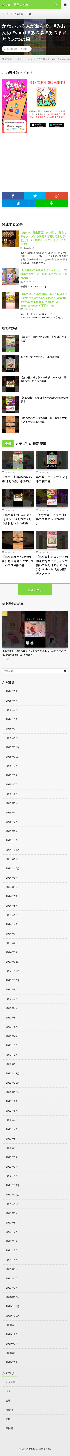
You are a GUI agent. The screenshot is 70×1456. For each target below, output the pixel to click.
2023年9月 (12, 989)
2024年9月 (12, 877)
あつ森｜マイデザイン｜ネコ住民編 (40, 357)
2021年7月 (12, 1231)
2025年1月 (12, 840)
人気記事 (18, 14)
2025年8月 (12, 775)
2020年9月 (12, 1325)
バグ (8, 1391)
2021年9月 (12, 1213)
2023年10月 (12, 980)
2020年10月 (12, 1315)
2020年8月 (12, 1334)
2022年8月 (12, 1110)
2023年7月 (12, 1008)
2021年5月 (12, 1250)
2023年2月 (12, 1054)
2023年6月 (12, 1017)
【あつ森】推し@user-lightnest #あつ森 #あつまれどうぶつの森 (17, 519)
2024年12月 (12, 849)
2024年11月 (12, 859)
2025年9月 (12, 765)
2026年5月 (12, 691)
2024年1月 (12, 952)
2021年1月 (12, 1287)
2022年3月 (12, 1157)
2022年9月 (12, 1101)
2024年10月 (12, 868)
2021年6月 (12, 1241)
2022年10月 (12, 1092)
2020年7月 (12, 1343)
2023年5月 (12, 1026)
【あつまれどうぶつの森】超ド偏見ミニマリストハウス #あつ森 (18, 561)
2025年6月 (12, 793)
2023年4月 (12, 1036)
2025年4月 (12, 812)
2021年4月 (12, 1259)
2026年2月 (12, 719)
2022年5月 (12, 1138)
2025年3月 (12, 821)
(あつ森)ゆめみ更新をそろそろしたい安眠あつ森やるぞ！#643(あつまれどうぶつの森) (44, 274)
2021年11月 (12, 1194)
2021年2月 (12, 1278)
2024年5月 (12, 914)
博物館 (9, 1409)
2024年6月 (12, 905)
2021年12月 (12, 1185)
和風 (8, 1419)
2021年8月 (12, 1222)
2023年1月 (12, 1064)
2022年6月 (12, 1129)
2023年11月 (12, 970)
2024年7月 (12, 896)
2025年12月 (12, 737)
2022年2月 (12, 1166)
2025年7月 (12, 784)
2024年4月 (12, 924)
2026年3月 (12, 709)
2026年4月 (12, 700)
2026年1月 (12, 728)
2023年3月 (12, 1045)
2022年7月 (12, 1119)
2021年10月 (12, 1203)
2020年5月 (12, 1362)
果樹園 (9, 1428)
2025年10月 (12, 756)
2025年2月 (12, 831)
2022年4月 (12, 1148)
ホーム (5, 14)
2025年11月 (12, 747)
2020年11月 (12, 1306)
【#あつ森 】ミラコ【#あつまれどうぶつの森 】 (51, 519)
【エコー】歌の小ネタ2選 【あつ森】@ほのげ (17, 479)
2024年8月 (12, 887)
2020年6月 (12, 1353)
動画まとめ (44, 1448)
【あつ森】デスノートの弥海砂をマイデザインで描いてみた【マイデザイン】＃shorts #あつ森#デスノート (52, 565)
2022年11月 (12, 1082)
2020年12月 (12, 1297)
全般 (25, 49)
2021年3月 (12, 1269)
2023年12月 (12, 961)
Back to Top (35, 590)
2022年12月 (12, 1073)
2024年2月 (12, 943)
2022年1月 (12, 1175)
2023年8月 (12, 998)
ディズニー (12, 1381)
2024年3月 (12, 933)
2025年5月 (12, 803)
